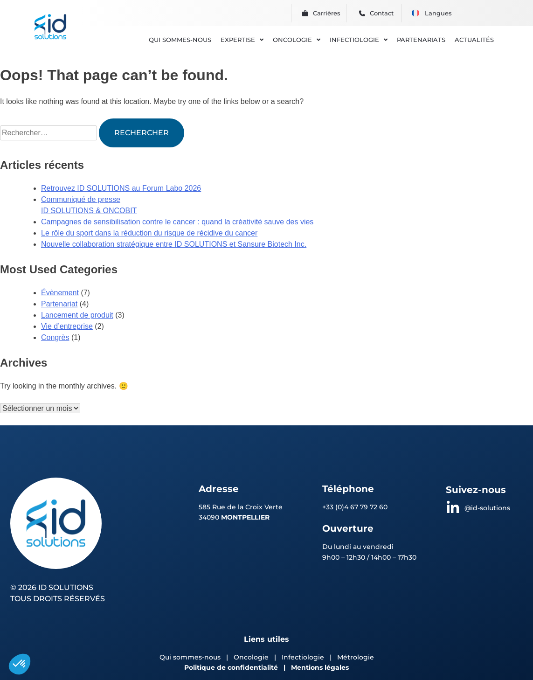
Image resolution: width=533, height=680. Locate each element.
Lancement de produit (77, 315)
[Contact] (362, 13)
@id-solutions (487, 508)
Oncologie (252, 657)
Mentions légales (320, 667)
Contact (382, 13)
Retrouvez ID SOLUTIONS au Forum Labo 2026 (121, 188)
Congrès (55, 337)
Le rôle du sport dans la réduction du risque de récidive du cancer (149, 233)
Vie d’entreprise (67, 326)
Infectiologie (303, 657)
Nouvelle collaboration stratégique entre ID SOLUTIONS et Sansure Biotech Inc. (173, 244)
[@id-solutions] (453, 508)
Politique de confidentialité (231, 667)
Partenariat (59, 304)
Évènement (60, 293)
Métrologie (355, 657)
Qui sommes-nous (190, 657)
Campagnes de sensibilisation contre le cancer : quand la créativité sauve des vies (177, 222)
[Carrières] (305, 13)
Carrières (326, 13)
